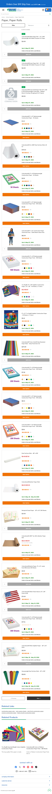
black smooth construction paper (26, 713)
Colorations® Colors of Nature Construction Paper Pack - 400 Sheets (36, 747)
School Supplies (10, 17)
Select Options (26, 137)
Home (3, 17)
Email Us (34, 771)
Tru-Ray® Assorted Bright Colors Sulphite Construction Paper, (13, 747)
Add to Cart (28, 54)
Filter (13, 25)
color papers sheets (21, 711)
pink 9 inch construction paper (35, 711)
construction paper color (8, 711)
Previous (13, 698)
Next (38, 698)
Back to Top (49, 790)
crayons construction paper (9, 713)
